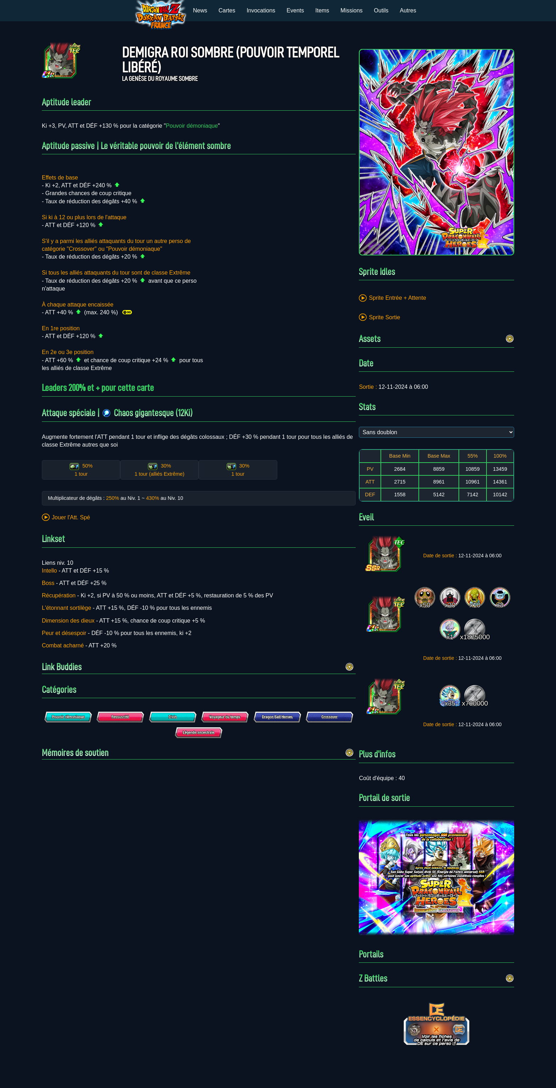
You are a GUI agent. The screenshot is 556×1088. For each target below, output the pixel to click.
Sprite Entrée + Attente (397, 298)
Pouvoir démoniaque (192, 126)
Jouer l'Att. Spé (71, 517)
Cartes (226, 10)
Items (322, 10)
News (200, 10)
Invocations (260, 10)
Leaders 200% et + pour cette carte (98, 387)
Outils (381, 10)
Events (295, 10)
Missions (351, 10)
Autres (408, 10)
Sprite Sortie (384, 317)
